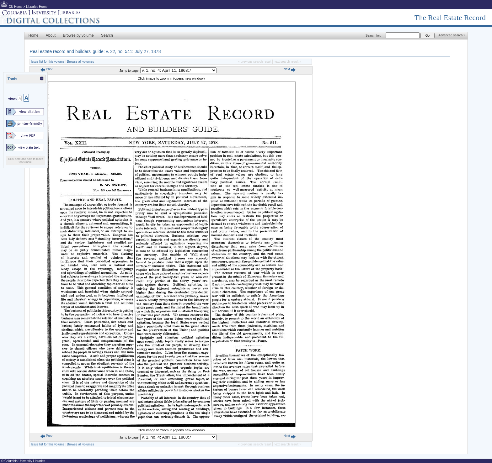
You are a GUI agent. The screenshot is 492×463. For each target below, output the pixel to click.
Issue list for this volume (47, 61)
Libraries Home (36, 6)
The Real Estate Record (450, 17)
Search (107, 35)
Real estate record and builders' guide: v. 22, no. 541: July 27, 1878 (95, 51)
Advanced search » (451, 35)
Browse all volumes (80, 61)
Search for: (373, 35)
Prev (46, 69)
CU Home (16, 6)
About (51, 35)
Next (290, 69)
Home (33, 35)
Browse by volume (78, 35)
